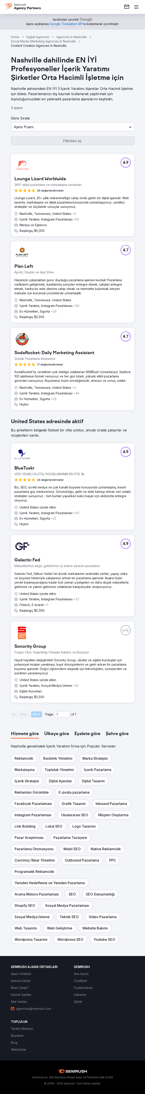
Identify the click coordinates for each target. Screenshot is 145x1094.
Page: (49, 714)
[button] (72, 127)
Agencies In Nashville (71, 37)
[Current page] (62, 714)
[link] (126, 7)
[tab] (25, 734)
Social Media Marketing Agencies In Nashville (43, 41)
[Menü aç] (136, 7)
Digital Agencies (37, 37)
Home (15, 37)
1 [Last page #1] (75, 714)
